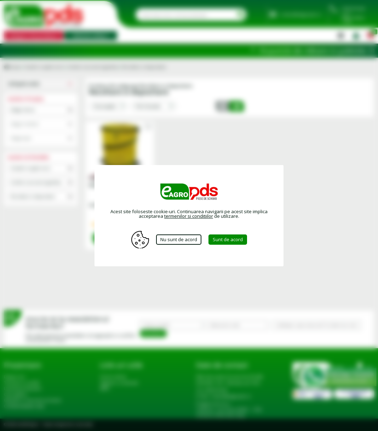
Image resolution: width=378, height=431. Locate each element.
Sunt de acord (228, 239)
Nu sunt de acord (178, 239)
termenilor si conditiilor (188, 216)
